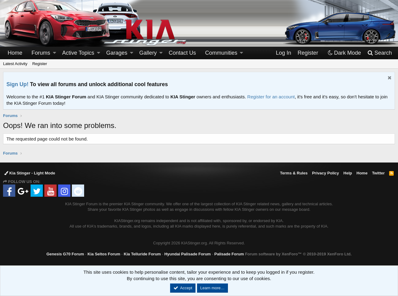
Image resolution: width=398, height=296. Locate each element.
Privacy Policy (325, 173)
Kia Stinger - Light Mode (29, 173)
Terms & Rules (293, 173)
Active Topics (78, 53)
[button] (54, 53)
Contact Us (182, 53)
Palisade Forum (229, 254)
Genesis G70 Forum (65, 254)
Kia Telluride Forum (142, 254)
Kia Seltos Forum (103, 254)
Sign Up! (17, 84)
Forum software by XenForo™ (298, 254)
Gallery (148, 53)
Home (15, 53)
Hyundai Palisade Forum (187, 254)
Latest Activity (15, 63)
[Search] (379, 53)
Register (39, 63)
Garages (116, 53)
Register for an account (271, 96)
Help (348, 173)
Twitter (378, 173)
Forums (41, 53)
